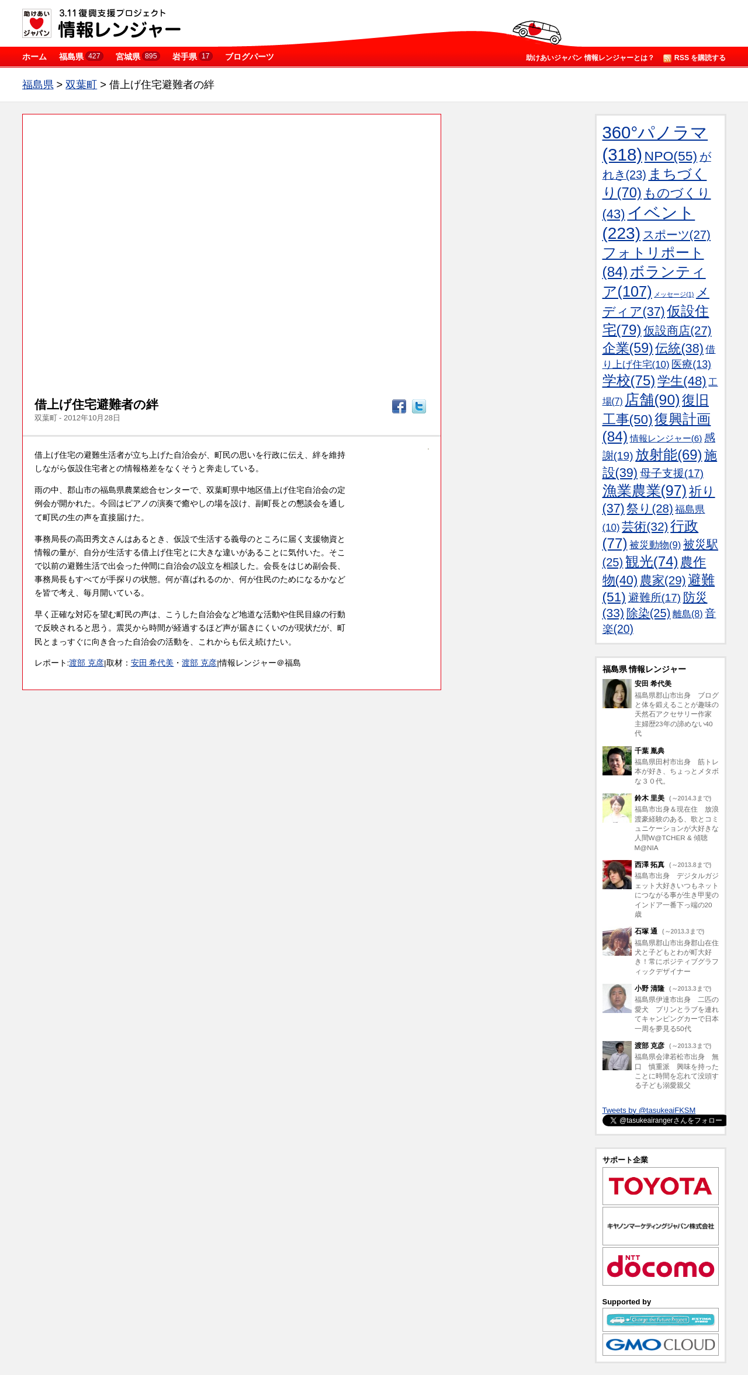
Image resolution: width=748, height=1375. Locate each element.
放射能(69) (668, 454)
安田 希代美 (152, 663)
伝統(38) (679, 348)
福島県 (81, 56)
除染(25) (648, 613)
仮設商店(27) (677, 330)
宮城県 (138, 56)
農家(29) (663, 580)
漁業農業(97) (644, 490)
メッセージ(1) (674, 294)
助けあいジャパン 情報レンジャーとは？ (590, 58)
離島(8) (688, 613)
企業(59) (627, 348)
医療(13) (691, 364)
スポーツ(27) (677, 234)
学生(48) (682, 381)
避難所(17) (654, 597)
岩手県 (192, 56)
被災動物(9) (655, 545)
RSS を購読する (694, 58)
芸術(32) (645, 526)
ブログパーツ (249, 56)
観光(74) (651, 561)
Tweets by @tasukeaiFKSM (649, 1110)
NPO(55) (671, 155)
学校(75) (629, 380)
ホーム (34, 56)
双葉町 (81, 84)
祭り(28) (649, 508)
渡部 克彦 (86, 663)
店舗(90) (652, 400)
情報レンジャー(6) (666, 438)
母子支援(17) (672, 473)
